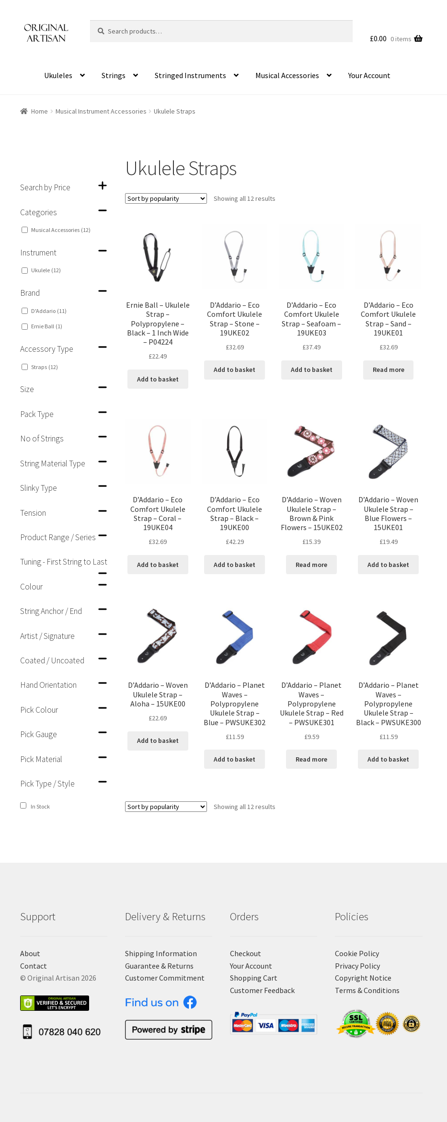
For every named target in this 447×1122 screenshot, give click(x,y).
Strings (114, 75)
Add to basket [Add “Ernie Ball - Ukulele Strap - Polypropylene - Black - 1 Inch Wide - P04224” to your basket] (158, 379)
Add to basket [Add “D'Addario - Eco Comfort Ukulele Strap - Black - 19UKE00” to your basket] (234, 564)
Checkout (245, 953)
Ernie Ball (46, 326)
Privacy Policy (357, 966)
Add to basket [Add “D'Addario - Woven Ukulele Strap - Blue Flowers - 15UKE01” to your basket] (388, 564)
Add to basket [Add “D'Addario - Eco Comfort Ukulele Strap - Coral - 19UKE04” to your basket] (158, 564)
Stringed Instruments (190, 75)
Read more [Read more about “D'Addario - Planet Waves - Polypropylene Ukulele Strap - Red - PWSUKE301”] (311, 759)
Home (39, 111)
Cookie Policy (357, 953)
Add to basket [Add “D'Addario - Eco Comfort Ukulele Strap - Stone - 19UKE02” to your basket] (234, 369)
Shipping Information (161, 953)
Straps (44, 366)
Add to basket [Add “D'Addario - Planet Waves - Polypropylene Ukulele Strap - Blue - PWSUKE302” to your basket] (234, 759)
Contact (33, 966)
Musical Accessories (287, 75)
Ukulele (46, 270)
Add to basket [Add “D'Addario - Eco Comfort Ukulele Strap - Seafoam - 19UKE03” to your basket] (311, 369)
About (30, 953)
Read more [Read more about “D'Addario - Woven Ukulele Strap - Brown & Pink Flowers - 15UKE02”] (311, 564)
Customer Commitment (165, 978)
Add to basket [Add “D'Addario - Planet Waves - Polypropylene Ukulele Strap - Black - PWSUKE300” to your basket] (388, 759)
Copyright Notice (363, 978)
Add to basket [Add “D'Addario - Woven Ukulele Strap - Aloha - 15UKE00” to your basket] (158, 740)
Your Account (369, 75)
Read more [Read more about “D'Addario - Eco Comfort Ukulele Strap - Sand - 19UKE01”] (388, 369)
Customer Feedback (262, 990)
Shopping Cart (253, 978)
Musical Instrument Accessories (101, 111)
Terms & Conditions (367, 990)
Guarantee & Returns (159, 966)
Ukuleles (58, 75)
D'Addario (49, 310)
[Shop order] (166, 198)
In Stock (40, 806)
